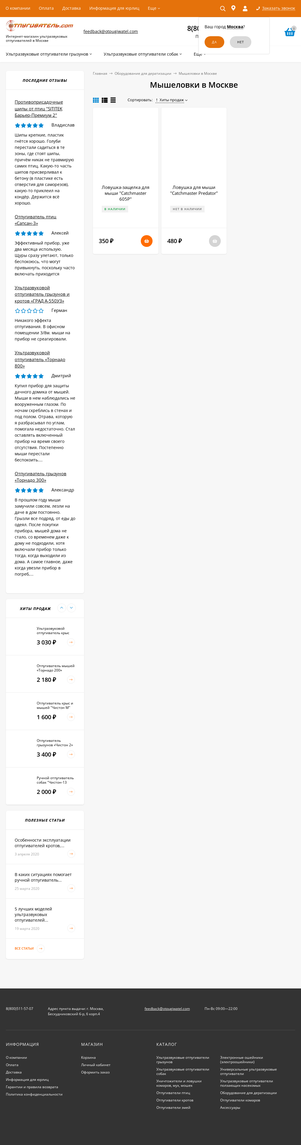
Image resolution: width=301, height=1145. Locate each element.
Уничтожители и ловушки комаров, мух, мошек (179, 1083)
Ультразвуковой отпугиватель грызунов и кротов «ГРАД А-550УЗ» (42, 294)
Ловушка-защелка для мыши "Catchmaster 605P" (125, 193)
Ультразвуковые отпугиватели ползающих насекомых (246, 1083)
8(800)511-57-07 (19, 1008)
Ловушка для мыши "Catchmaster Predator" (194, 190)
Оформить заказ (95, 1072)
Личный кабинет (96, 1064)
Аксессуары (230, 1107)
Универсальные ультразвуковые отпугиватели (248, 1071)
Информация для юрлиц (114, 8)
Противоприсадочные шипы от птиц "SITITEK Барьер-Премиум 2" (39, 108)
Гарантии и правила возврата (32, 1086)
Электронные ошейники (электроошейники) (241, 1059)
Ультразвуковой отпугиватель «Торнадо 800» (40, 359)
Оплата (46, 8)
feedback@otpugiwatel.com (110, 31)
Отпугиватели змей (173, 1107)
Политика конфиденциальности (34, 1094)
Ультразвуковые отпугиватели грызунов (182, 1059)
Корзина (88, 1057)
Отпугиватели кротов (174, 1100)
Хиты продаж (169, 99)
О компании (18, 8)
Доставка (71, 8)
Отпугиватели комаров (240, 1100)
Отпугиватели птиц (173, 1092)
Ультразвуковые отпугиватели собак (182, 1071)
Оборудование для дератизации (143, 73)
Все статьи (30, 949)
